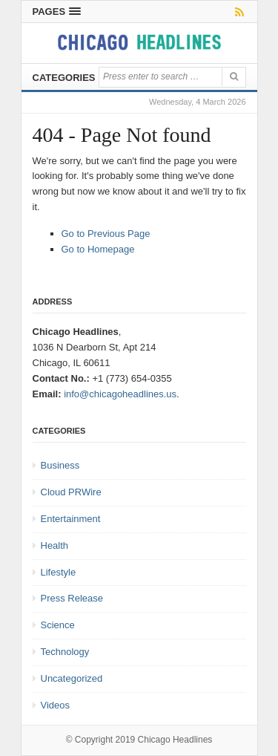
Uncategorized (72, 678)
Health (55, 545)
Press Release (72, 598)
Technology (65, 651)
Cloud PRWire (71, 492)
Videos (55, 705)
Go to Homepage (98, 249)
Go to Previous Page (106, 233)
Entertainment (71, 518)
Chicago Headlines (175, 739)
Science (58, 624)
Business (60, 465)
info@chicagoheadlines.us (120, 394)
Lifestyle (58, 572)
